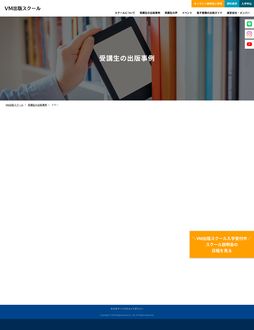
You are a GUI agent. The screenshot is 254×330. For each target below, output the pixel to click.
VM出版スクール (15, 105)
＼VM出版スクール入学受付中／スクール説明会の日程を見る (221, 244)
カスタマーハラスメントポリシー (127, 309)
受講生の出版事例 (37, 105)
